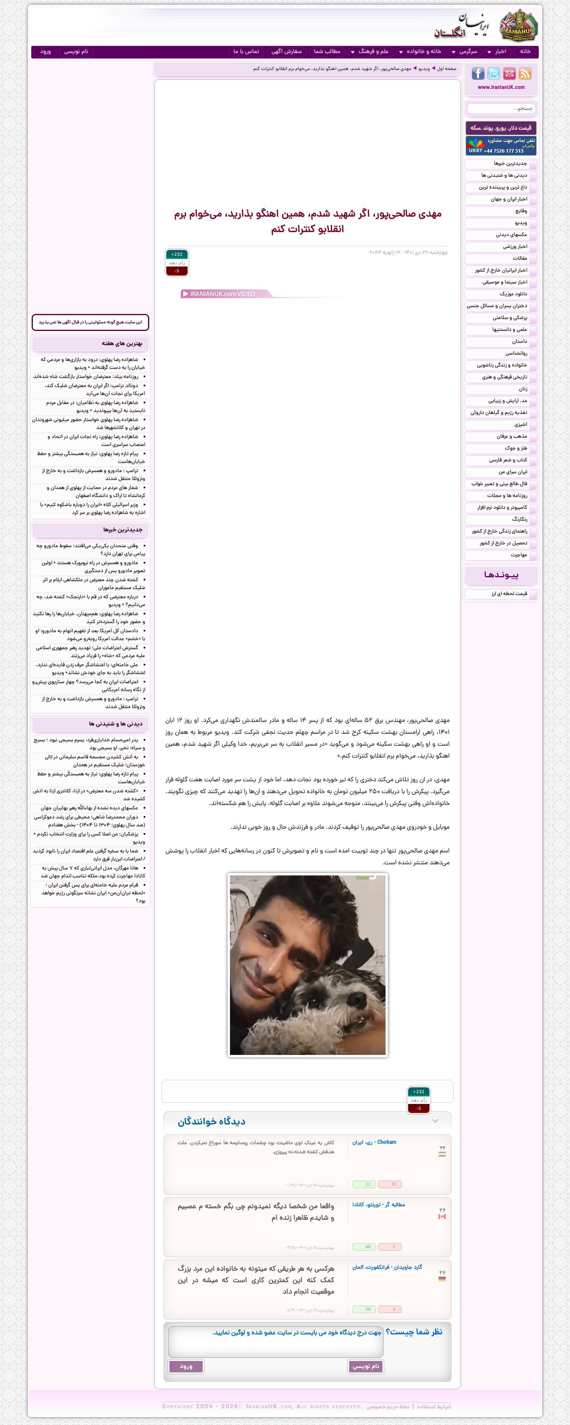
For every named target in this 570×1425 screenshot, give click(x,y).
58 (368, 1309)
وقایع (526, 212)
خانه (525, 52)
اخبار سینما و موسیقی (510, 283)
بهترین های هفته (122, 344)
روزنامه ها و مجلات (512, 496)
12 (368, 1184)
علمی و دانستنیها (514, 330)
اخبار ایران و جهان (514, 200)
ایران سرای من (518, 473)
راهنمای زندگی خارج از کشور (504, 532)
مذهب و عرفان (517, 437)
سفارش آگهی (287, 52)
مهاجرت (524, 556)
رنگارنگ (524, 520)
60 (368, 1246)
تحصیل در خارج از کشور (508, 544)
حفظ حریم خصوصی (388, 1407)
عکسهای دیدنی (516, 235)
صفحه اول (446, 69)
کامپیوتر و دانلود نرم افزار (507, 508)
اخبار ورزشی (520, 247)
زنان (528, 390)
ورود (45, 52)
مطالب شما (327, 52)
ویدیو (424, 69)
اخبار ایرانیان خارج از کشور (506, 271)
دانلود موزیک (518, 295)
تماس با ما (246, 52)
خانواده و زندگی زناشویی (507, 366)
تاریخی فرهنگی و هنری (509, 378)
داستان (524, 342)
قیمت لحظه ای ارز (514, 594)
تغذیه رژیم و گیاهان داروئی (504, 413)
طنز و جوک (521, 449)
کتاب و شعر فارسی (513, 461)
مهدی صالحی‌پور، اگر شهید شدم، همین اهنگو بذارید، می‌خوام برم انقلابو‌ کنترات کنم (332, 69)
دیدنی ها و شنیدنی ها (509, 176)
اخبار (496, 52)
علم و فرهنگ (370, 52)
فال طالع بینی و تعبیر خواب (504, 484)
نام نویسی (76, 52)
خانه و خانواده (420, 52)
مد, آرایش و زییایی (512, 401)
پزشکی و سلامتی (515, 318)
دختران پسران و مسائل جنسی (502, 306)
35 (394, 1184)
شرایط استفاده (434, 1407)
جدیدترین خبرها (515, 164)
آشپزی (526, 425)
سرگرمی (464, 52)
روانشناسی (521, 354)
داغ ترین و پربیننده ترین (508, 188)
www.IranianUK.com (501, 88)
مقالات (525, 259)
